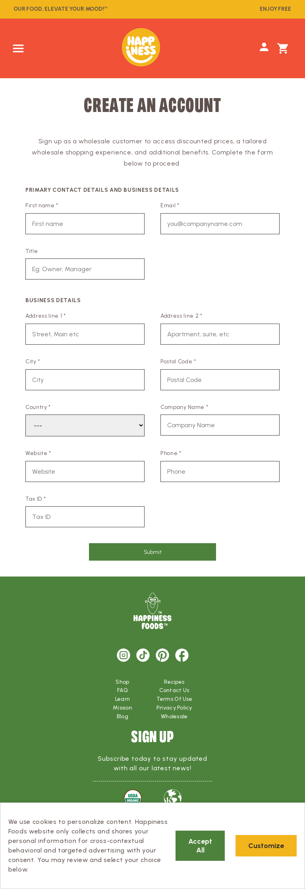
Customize (266, 845)
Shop (122, 682)
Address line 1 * (45, 315)
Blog (122, 716)
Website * (38, 453)
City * (32, 361)
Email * (170, 205)
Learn (122, 699)
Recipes (174, 682)
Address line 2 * (181, 315)
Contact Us (174, 690)
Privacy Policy (174, 707)
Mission (122, 707)
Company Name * (184, 407)
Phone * (170, 453)
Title (31, 251)
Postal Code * (178, 361)
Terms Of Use (174, 699)
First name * (41, 205)
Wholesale (174, 716)
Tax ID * (35, 499)
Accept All (200, 845)
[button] (18, 48)
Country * (38, 407)
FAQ (122, 690)
